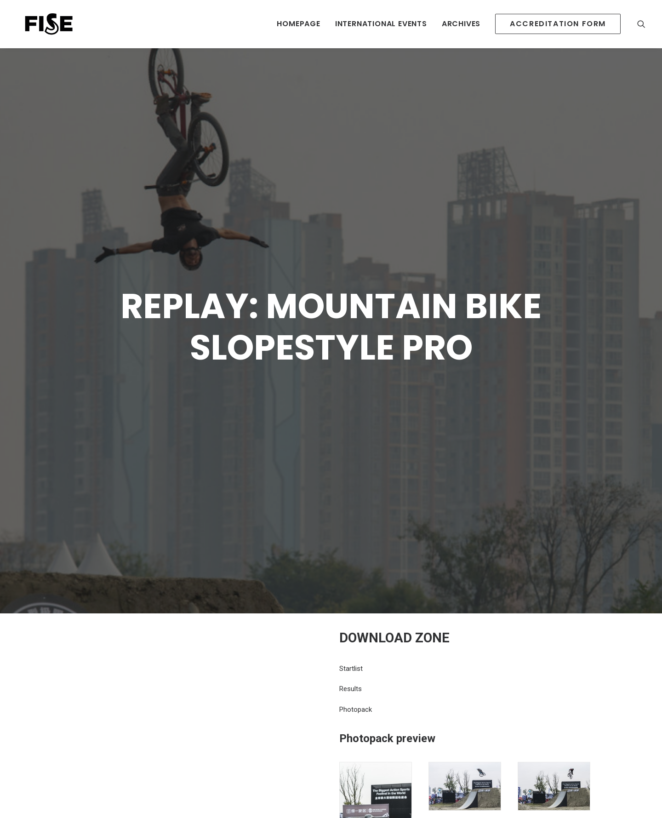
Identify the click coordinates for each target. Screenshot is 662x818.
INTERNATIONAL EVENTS (381, 23)
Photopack (355, 650)
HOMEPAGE (298, 23)
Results (350, 629)
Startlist (351, 609)
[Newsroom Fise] (42, 23)
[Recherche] (641, 24)
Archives (461, 23)
